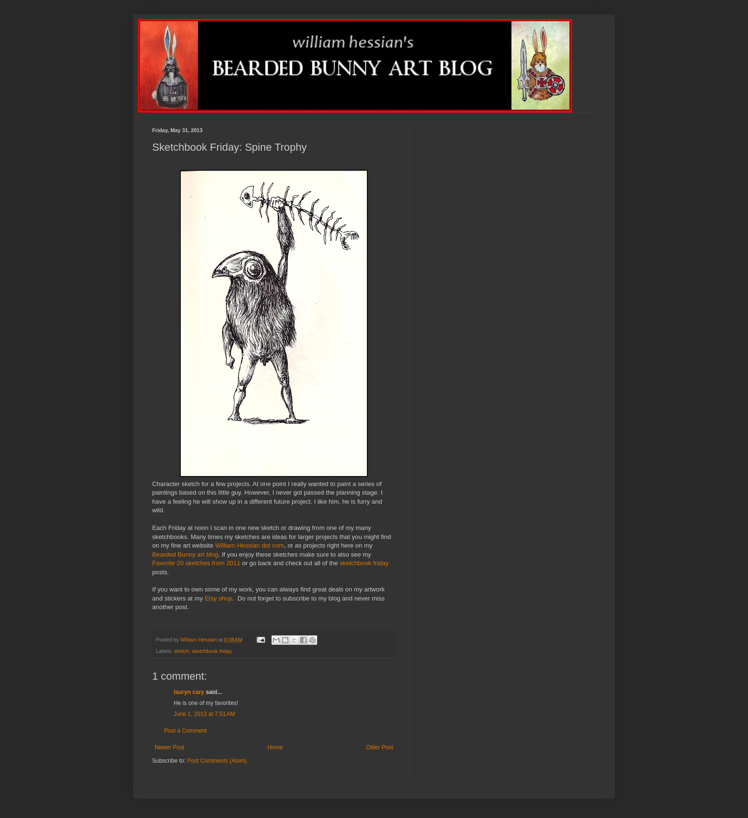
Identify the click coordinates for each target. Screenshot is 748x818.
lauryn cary (189, 692)
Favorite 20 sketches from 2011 (196, 563)
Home (275, 747)
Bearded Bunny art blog (185, 554)
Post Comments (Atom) (217, 760)
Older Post (379, 747)
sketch (181, 651)
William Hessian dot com (249, 545)
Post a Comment (185, 730)
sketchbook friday (364, 563)
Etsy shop (218, 598)
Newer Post (169, 747)
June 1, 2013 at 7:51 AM (204, 714)
